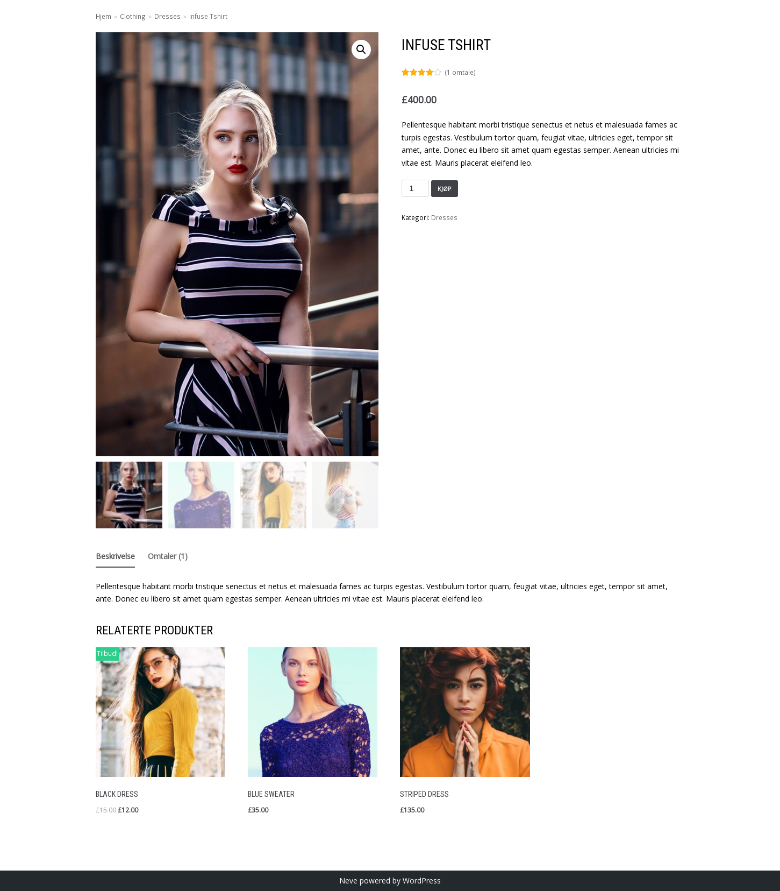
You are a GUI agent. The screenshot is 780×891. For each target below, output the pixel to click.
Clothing (133, 16)
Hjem (103, 16)
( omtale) (460, 72)
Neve (348, 880)
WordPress (422, 880)
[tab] (115, 557)
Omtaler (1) (168, 556)
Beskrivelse (115, 556)
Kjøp (445, 189)
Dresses (167, 16)
